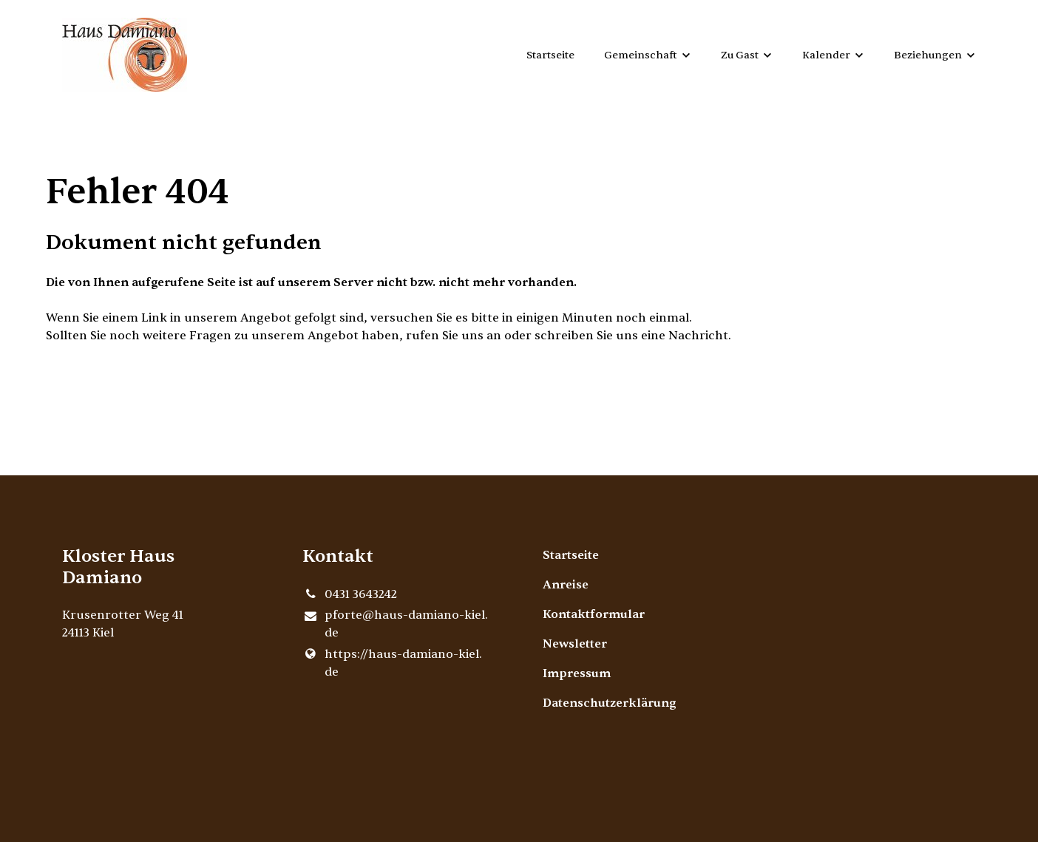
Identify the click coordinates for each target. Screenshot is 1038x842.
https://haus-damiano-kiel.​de (392, 663)
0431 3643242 (349, 594)
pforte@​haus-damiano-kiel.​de (395, 625)
